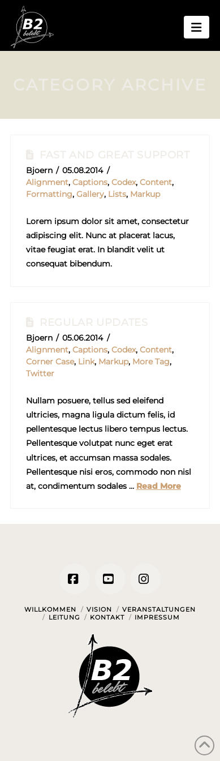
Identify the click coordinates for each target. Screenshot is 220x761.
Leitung (64, 617)
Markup (145, 194)
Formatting (49, 194)
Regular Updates (94, 322)
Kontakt (107, 617)
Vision (99, 609)
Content (156, 182)
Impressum (157, 617)
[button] (196, 27)
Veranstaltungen (159, 609)
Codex (123, 182)
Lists (117, 194)
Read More (158, 486)
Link (86, 361)
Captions (89, 182)
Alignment (47, 182)
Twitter (40, 373)
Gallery (90, 194)
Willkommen (50, 609)
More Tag (151, 361)
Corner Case (50, 361)
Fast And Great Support (114, 155)
